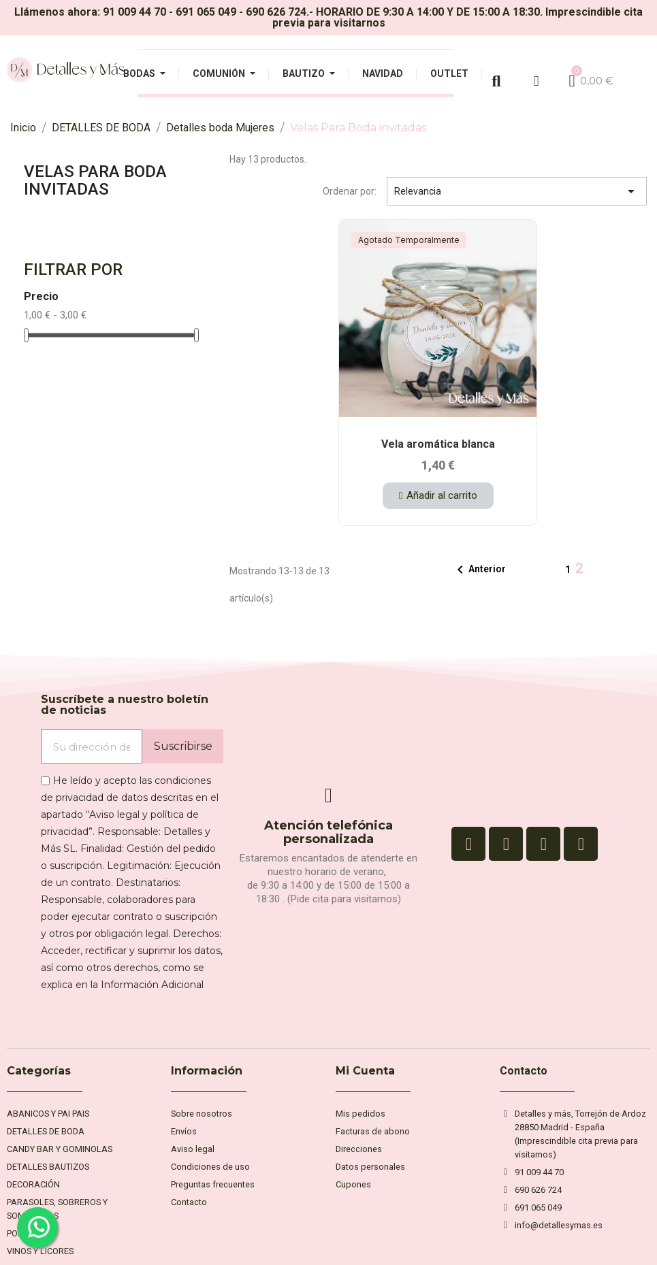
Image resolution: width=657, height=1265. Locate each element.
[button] (438, 495)
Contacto (523, 1070)
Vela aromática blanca (438, 444)
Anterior (479, 569)
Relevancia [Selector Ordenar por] (516, 191)
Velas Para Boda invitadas (95, 180)
